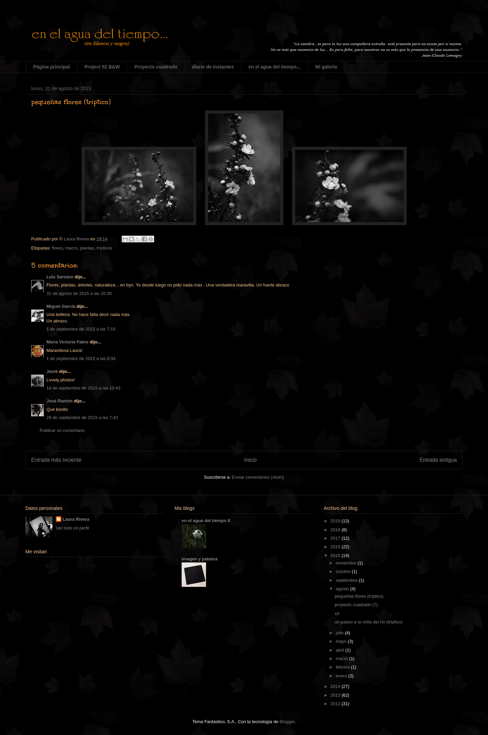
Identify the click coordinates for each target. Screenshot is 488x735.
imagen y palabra (200, 558)
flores (57, 248)
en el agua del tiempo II (206, 520)
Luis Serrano (59, 276)
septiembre (347, 580)
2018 (336, 529)
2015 (336, 555)
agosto (343, 588)
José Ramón (59, 400)
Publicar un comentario (62, 430)
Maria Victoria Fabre (67, 341)
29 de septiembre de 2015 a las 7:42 (82, 417)
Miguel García (60, 306)
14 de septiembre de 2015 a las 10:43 (83, 388)
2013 (336, 695)
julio (340, 632)
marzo (342, 658)
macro (71, 248)
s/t (336, 613)
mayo (342, 641)
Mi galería (326, 66)
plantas (87, 248)
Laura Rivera (76, 519)
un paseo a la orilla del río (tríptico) (368, 621)
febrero (343, 667)
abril (340, 650)
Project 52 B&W (102, 66)
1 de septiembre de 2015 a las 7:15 (81, 329)
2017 (336, 538)
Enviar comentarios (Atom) (258, 477)
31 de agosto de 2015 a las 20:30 (79, 293)
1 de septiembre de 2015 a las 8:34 (81, 358)
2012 (336, 703)
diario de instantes (213, 66)
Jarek (52, 371)
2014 (336, 686)
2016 (336, 546)
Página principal (51, 66)
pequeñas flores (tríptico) (358, 596)
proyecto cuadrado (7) (356, 604)
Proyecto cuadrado (155, 66)
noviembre (347, 562)
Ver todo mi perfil (72, 528)
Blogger (287, 721)
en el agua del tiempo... (274, 66)
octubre (344, 571)
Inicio (250, 460)
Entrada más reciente (56, 460)
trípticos (104, 248)
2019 (336, 520)
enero (342, 675)
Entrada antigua (438, 460)
